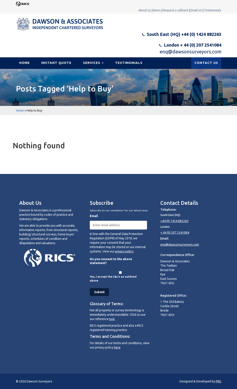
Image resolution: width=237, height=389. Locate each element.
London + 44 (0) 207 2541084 (192, 44)
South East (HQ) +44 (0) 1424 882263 (184, 34)
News (157, 10)
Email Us (196, 10)
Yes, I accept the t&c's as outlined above (113, 278)
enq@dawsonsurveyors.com (190, 51)
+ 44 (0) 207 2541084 (174, 232)
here (117, 347)
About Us (144, 10)
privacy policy (124, 251)
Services (93, 63)
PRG (218, 381)
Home (24, 63)
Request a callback (175, 10)
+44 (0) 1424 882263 (174, 221)
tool (112, 319)
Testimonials (212, 10)
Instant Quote (56, 63)
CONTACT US (206, 63)
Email (94, 216)
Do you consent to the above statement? (111, 261)
